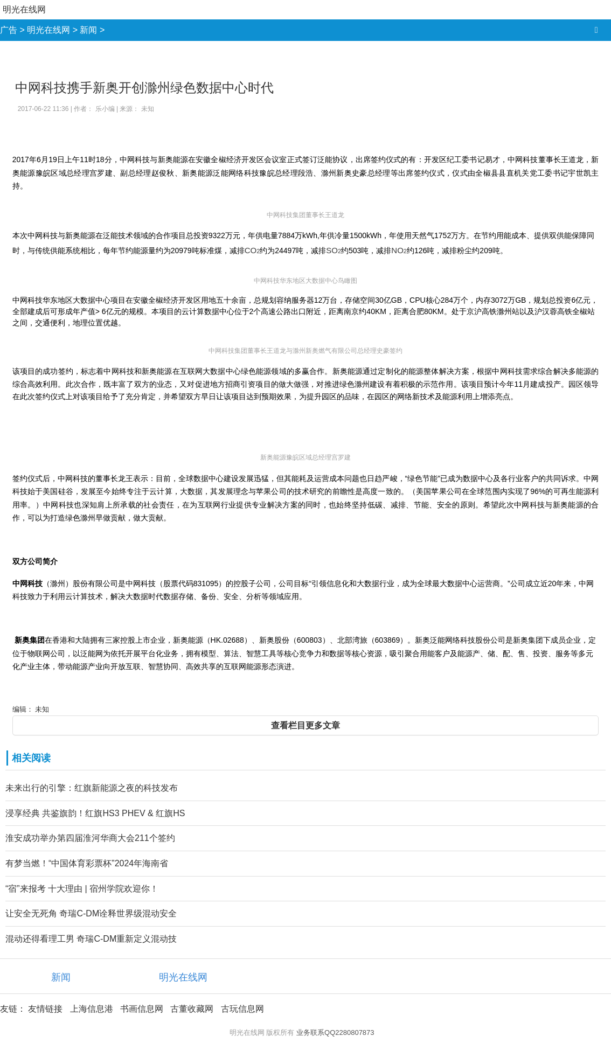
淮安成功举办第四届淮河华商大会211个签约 (90, 838)
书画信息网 (141, 1008)
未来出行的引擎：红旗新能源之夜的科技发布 (91, 787)
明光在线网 (24, 9)
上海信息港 (91, 1008)
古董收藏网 (191, 1008)
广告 (8, 29)
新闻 (88, 29)
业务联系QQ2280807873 (335, 1032)
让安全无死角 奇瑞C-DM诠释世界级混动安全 (91, 913)
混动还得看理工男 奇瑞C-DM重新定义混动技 (91, 938)
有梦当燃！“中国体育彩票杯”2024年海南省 (86, 863)
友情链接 (45, 1008)
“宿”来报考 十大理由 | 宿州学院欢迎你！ (81, 888)
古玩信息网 (242, 1008)
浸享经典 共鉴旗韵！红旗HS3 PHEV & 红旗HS (95, 813)
